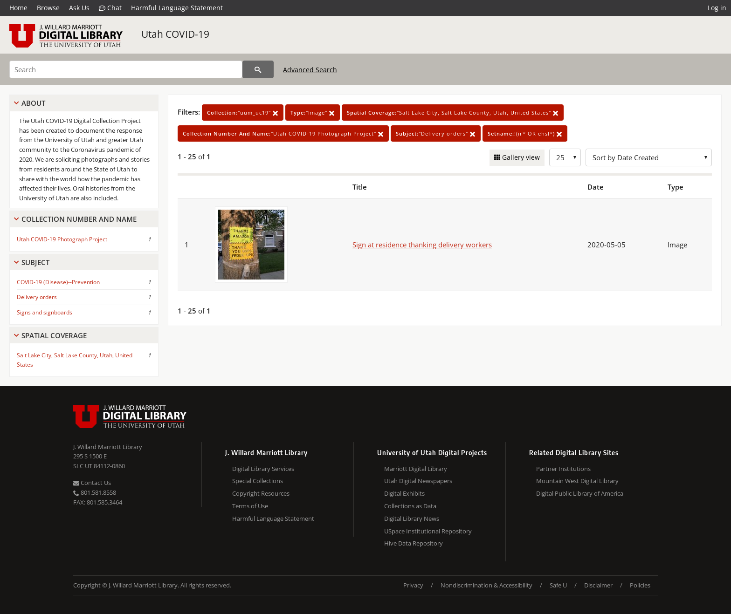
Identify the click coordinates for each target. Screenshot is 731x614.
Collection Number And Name (79, 219)
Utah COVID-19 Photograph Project (62, 239)
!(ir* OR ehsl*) (525, 133)
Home (18, 7)
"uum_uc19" (242, 112)
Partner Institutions (563, 468)
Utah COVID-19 (175, 34)
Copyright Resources (261, 493)
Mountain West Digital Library (577, 481)
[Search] (125, 69)
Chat (110, 8)
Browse (48, 7)
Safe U (558, 585)
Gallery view (520, 157)
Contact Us (92, 482)
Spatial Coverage (54, 335)
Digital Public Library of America (579, 493)
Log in (717, 7)
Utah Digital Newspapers (418, 481)
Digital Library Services (263, 468)
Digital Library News (411, 518)
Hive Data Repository (413, 543)
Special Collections (257, 481)
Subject (35, 262)
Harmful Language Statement (177, 7)
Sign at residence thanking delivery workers (422, 244)
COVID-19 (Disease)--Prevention (58, 282)
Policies (640, 585)
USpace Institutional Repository (428, 531)
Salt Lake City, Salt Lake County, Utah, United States (74, 359)
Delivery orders (37, 297)
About (33, 103)
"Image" (312, 112)
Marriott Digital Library (415, 468)
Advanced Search (310, 69)
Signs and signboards (44, 312)
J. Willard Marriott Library (107, 447)
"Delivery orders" (436, 133)
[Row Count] (565, 157)
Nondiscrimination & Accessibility (486, 585)
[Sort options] (649, 157)
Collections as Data (410, 506)
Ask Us (79, 7)
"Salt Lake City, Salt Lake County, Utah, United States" (453, 112)
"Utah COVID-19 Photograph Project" (283, 133)
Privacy (413, 585)
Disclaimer (598, 585)
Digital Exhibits (404, 493)
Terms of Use (250, 506)
